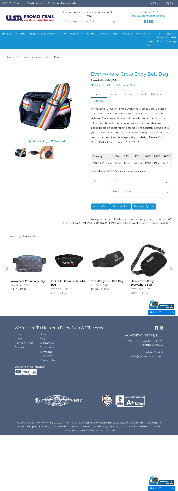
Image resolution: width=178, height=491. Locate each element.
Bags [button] (33, 33)
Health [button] (90, 33)
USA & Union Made (150, 39)
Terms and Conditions (46, 353)
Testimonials (35, 3)
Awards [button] (20, 33)
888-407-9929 (148, 12)
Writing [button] (126, 33)
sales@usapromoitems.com (148, 15)
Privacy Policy (48, 360)
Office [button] (102, 33)
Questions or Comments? (30, 366)
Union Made (69, 3)
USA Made (52, 3)
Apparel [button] (6, 33)
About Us (20, 3)
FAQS (43, 338)
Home (18, 334)
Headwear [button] (74, 33)
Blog (43, 334)
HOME (7, 3)
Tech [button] (114, 33)
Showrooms (47, 347)
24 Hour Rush (160, 37)
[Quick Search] (85, 21)
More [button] (139, 33)
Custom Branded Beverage (171, 37)
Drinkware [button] (47, 33)
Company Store (24, 343)
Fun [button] (61, 33)
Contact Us (21, 347)
